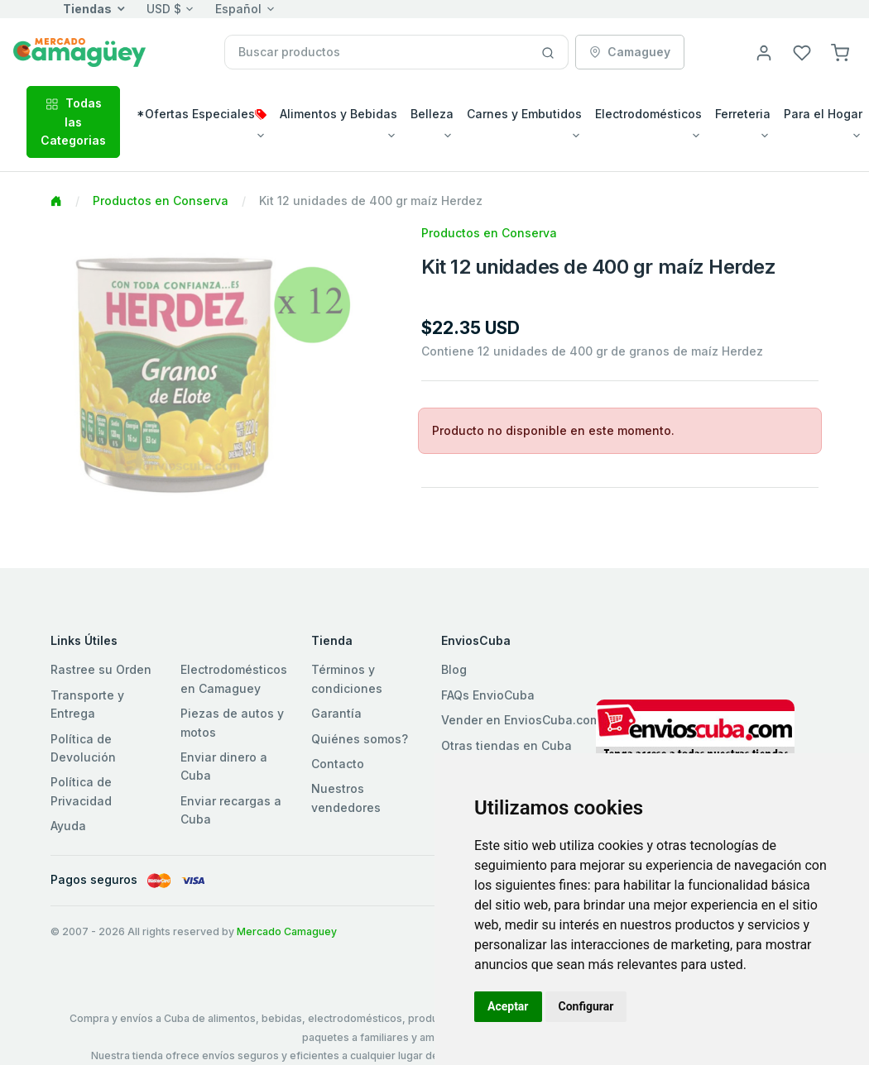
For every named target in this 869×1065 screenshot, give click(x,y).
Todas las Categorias (73, 121)
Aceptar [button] (508, 1006)
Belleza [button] (432, 114)
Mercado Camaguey (287, 931)
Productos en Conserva (160, 200)
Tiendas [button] (87, 9)
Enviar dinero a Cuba (223, 766)
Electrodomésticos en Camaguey (233, 678)
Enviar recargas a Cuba (230, 810)
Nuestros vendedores (346, 797)
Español (238, 9)
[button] (840, 52)
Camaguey (629, 52)
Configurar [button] (586, 1006)
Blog (454, 669)
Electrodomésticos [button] (648, 114)
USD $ (163, 9)
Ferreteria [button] (743, 114)
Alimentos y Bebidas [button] (338, 114)
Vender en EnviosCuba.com (520, 720)
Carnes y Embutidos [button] (524, 114)
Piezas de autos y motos (232, 722)
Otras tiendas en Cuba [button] (506, 745)
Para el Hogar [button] (823, 114)
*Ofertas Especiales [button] (201, 114)
